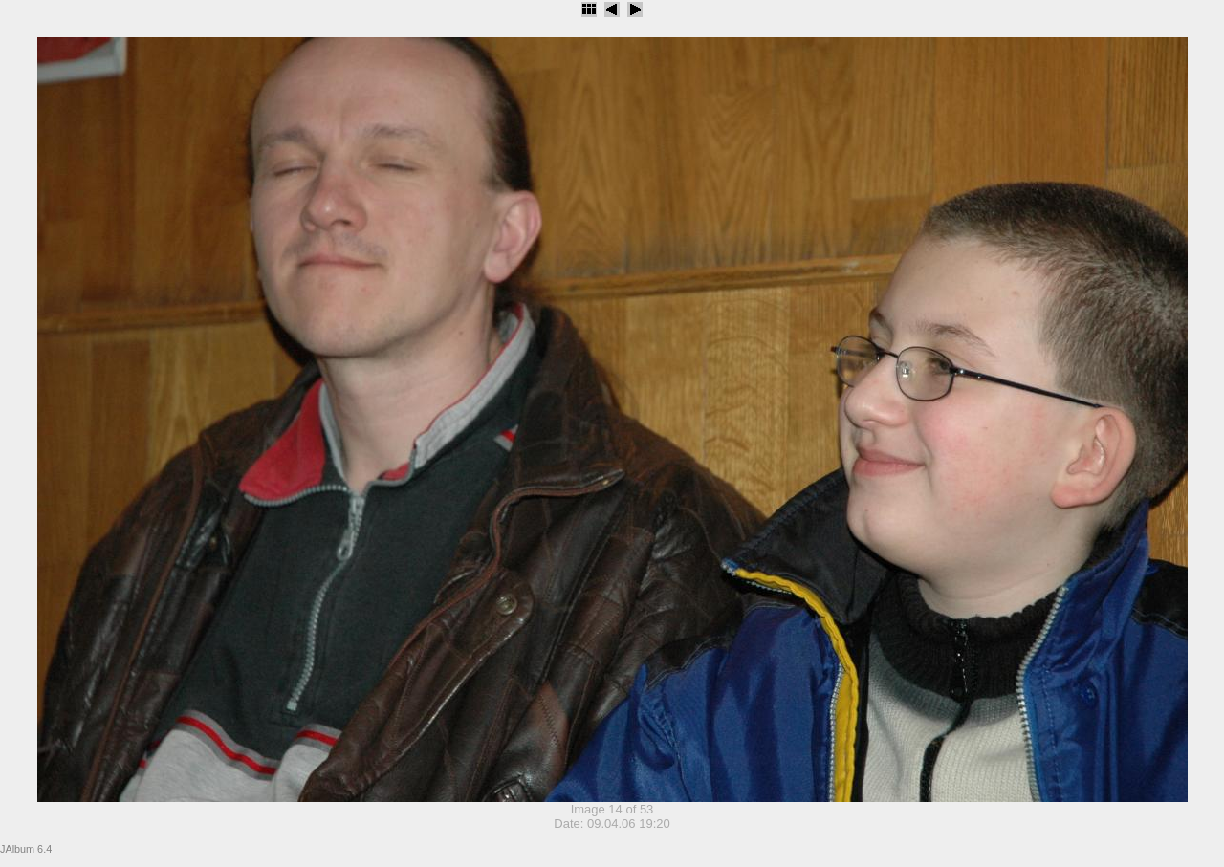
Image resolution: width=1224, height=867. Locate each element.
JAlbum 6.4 (26, 849)
